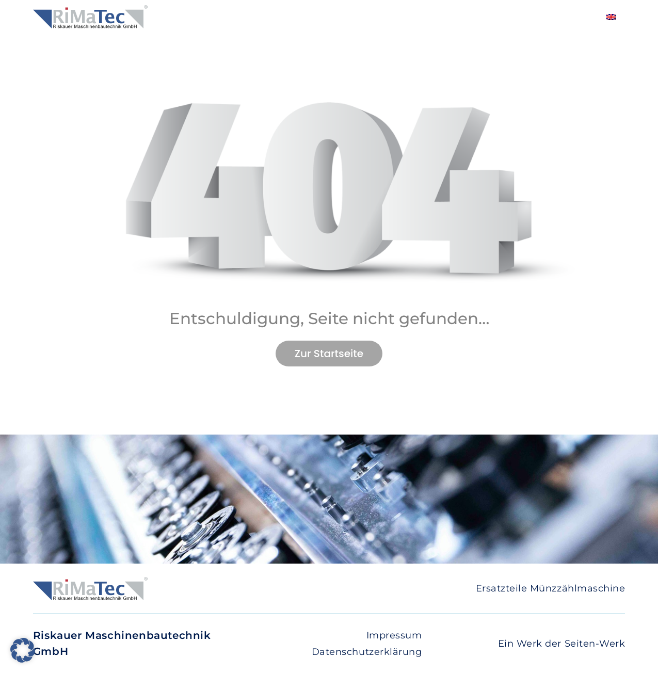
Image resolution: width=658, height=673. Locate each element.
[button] (22, 650)
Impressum (394, 635)
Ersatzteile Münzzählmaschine (550, 588)
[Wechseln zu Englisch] (611, 16)
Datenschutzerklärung (367, 652)
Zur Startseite (329, 353)
